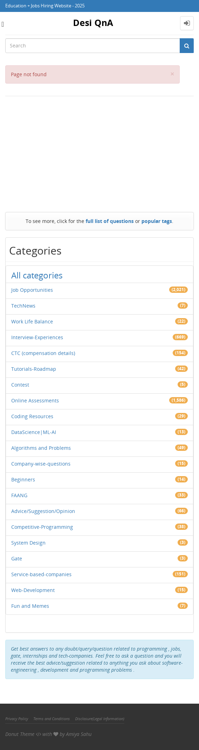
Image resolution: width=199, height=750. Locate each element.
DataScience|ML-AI (33, 432)
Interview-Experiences (37, 337)
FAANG (19, 495)
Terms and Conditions (51, 718)
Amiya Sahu (79, 734)
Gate (16, 558)
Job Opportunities (32, 290)
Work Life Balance (32, 321)
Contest (20, 384)
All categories (36, 275)
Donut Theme (19, 734)
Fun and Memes (30, 606)
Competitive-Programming (42, 527)
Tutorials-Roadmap (33, 369)
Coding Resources (32, 416)
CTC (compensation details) (43, 353)
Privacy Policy (16, 718)
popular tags (156, 221)
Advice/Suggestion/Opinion (43, 511)
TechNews (23, 305)
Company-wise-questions (41, 463)
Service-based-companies (41, 574)
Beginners (23, 479)
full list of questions (110, 221)
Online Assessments (35, 400)
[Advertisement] (99, 152)
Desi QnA (93, 22)
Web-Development (33, 590)
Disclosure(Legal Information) (99, 718)
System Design (28, 542)
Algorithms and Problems (41, 448)
